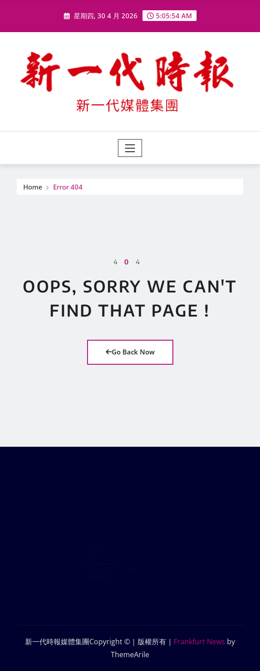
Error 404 (68, 187)
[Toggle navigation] (130, 148)
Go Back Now (130, 351)
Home (32, 187)
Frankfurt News (199, 641)
